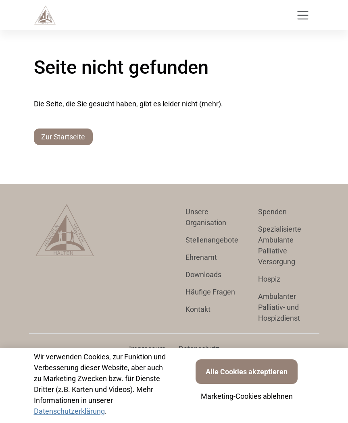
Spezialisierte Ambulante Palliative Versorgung (279, 245)
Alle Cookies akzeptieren (247, 371)
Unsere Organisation (205, 217)
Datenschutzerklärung (69, 411)
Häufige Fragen (210, 292)
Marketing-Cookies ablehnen (247, 396)
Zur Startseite (63, 137)
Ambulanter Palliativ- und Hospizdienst (279, 307)
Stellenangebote (211, 240)
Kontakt (197, 309)
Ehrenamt (201, 257)
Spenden (272, 211)
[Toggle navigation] (303, 15)
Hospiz (269, 279)
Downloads (203, 274)
